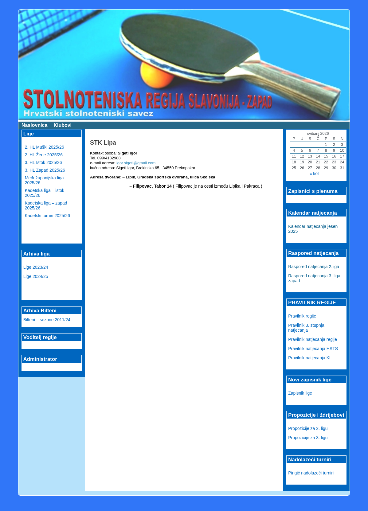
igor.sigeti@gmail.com (135, 163)
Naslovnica (34, 125)
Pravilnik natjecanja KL (310, 357)
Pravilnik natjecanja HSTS (313, 348)
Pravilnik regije (302, 316)
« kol (314, 173)
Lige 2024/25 (35, 276)
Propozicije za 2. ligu (307, 428)
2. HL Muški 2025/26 (44, 147)
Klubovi (62, 125)
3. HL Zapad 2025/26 (45, 170)
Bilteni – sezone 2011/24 (46, 319)
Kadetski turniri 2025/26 (47, 215)
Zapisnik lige (300, 393)
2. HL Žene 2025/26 (44, 154)
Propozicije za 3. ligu (307, 437)
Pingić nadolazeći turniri (311, 472)
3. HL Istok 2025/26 (43, 162)
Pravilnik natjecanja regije (312, 339)
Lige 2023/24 (35, 267)
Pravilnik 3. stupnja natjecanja (306, 328)
